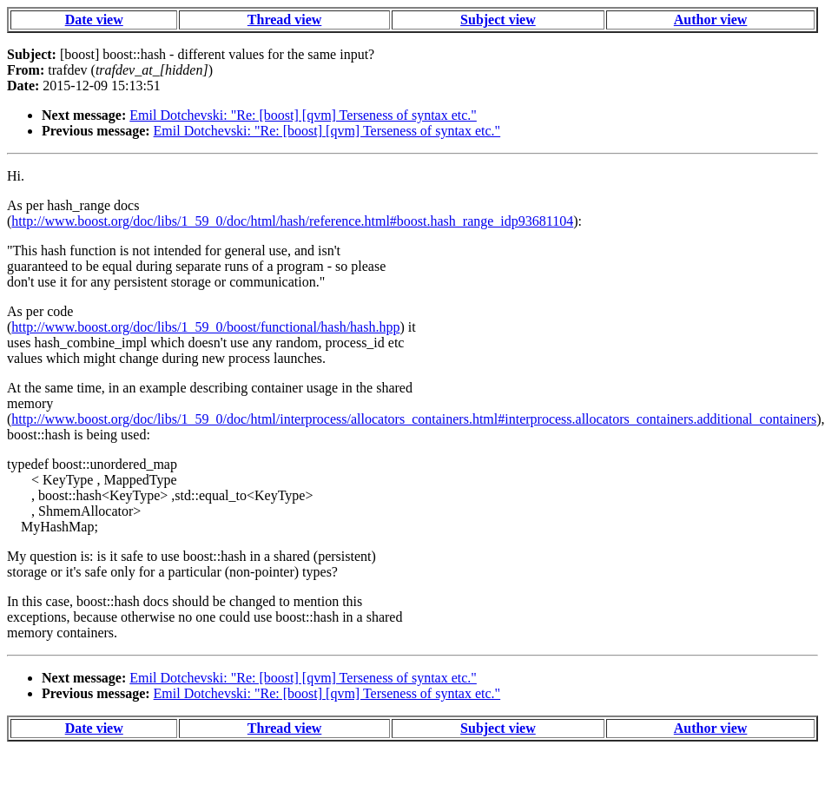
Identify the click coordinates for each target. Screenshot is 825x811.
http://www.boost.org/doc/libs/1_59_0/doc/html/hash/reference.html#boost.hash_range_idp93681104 (292, 221)
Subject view (498, 19)
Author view (711, 19)
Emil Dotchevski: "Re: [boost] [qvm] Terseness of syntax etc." (303, 115)
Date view (94, 19)
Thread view (284, 19)
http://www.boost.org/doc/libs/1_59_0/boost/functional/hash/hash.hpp (205, 327)
